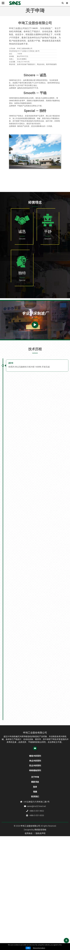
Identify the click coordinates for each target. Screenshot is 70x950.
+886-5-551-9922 (35, 909)
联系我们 (35, 894)
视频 (35, 890)
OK (28, 948)
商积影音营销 (40, 927)
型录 (35, 885)
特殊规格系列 (35, 868)
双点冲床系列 (35, 863)
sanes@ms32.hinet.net (35, 904)
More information (39, 948)
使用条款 (29, 931)
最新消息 (35, 880)
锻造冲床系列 (35, 854)
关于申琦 (35, 875)
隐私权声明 (40, 931)
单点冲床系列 (35, 859)
